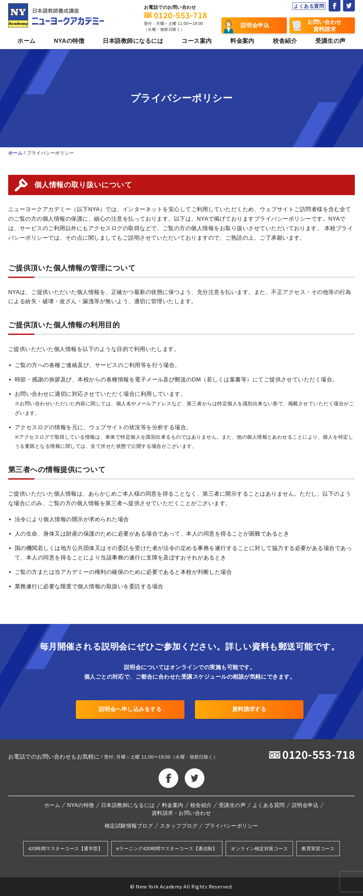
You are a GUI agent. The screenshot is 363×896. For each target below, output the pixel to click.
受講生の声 (330, 41)
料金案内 (242, 41)
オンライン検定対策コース (259, 848)
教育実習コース (318, 848)
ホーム (26, 41)
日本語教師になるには (133, 41)
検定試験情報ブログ (129, 826)
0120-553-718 (318, 754)
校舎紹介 (285, 41)
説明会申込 (255, 25)
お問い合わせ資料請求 (324, 25)
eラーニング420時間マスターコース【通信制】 (166, 848)
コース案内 (197, 41)
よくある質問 (309, 6)
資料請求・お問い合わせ (181, 813)
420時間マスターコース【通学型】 (65, 848)
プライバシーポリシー (231, 826)
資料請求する (249, 709)
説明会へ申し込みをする (130, 709)
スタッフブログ (179, 826)
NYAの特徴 (69, 41)
